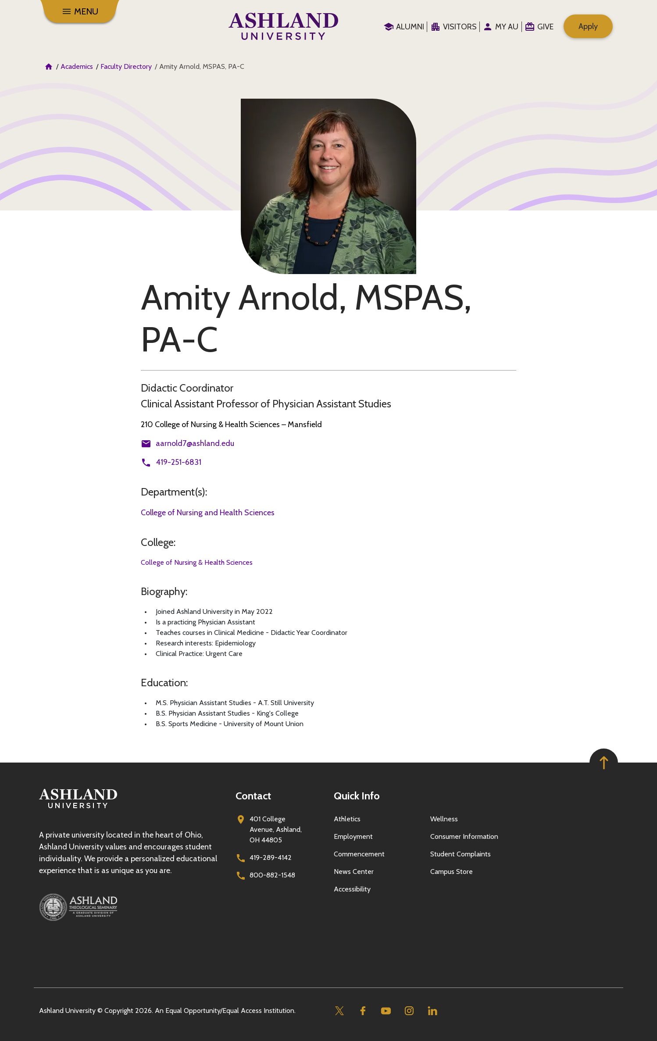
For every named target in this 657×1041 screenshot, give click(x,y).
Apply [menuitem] (588, 26)
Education (163, 682)
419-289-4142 (271, 857)
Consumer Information (464, 836)
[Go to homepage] (78, 808)
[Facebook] (362, 1010)
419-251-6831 (178, 462)
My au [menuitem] (506, 27)
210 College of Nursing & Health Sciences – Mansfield (231, 424)
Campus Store (451, 871)
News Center (354, 871)
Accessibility (352, 889)
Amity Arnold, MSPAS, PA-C (306, 318)
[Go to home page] (283, 26)
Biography (163, 591)
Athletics (347, 819)
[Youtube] (385, 1010)
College (157, 542)
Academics (77, 66)
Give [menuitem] (545, 27)
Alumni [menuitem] (410, 27)
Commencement (359, 854)
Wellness (444, 819)
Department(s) (173, 491)
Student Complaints (460, 854)
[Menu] (79, 11)
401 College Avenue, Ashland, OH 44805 (276, 829)
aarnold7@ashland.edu (195, 443)
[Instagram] (408, 1010)
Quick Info (357, 795)
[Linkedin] (432, 1010)
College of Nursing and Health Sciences (208, 512)
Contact (253, 795)
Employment (353, 836)
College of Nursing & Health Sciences (197, 562)
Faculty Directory (126, 66)
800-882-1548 (272, 875)
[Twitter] (339, 1010)
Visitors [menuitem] (460, 27)
